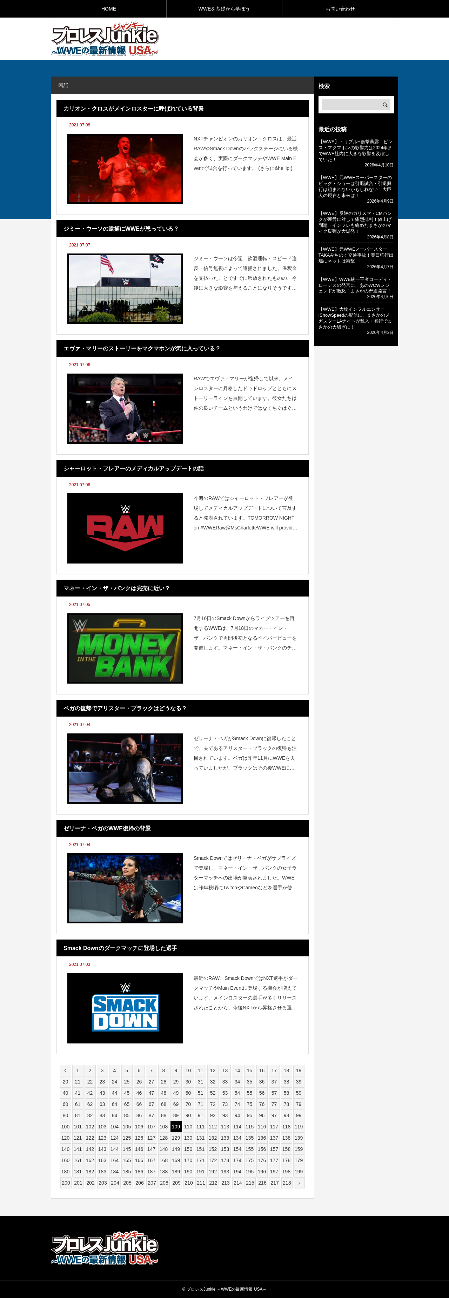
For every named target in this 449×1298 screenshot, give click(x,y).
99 (299, 1115)
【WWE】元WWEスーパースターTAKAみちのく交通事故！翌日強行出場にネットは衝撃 (356, 255)
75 (250, 1104)
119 (299, 1126)
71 (200, 1104)
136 (262, 1138)
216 (262, 1183)
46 (139, 1093)
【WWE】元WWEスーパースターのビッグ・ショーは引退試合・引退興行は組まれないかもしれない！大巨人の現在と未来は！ (355, 186)
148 (164, 1149)
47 (151, 1093)
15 (250, 1070)
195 (250, 1171)
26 (139, 1082)
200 (66, 1183)
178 (286, 1160)
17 (274, 1070)
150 (188, 1149)
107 (151, 1126)
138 (286, 1138)
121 (78, 1138)
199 (299, 1171)
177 (274, 1160)
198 (286, 1171)
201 (78, 1183)
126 (139, 1138)
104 (114, 1126)
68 (164, 1104)
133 (225, 1138)
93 (225, 1115)
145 (127, 1149)
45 (127, 1093)
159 (299, 1149)
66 (139, 1104)
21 (78, 1082)
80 (65, 1115)
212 (213, 1183)
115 (250, 1126)
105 (127, 1126)
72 (213, 1104)
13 (225, 1070)
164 (114, 1160)
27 (151, 1082)
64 (115, 1104)
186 (139, 1171)
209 (176, 1183)
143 (102, 1149)
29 (176, 1082)
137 (274, 1138)
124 (114, 1138)
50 (188, 1093)
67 (151, 1104)
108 (164, 1126)
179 (299, 1160)
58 (286, 1093)
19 (299, 1070)
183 (102, 1171)
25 (127, 1082)
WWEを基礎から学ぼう (224, 9)
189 (176, 1171)
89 (176, 1115)
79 (299, 1104)
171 (200, 1160)
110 (188, 1126)
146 (139, 1149)
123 (102, 1138)
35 (250, 1082)
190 (188, 1171)
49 (176, 1093)
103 (102, 1126)
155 (250, 1149)
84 (115, 1115)
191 (200, 1171)
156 (262, 1149)
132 (213, 1138)
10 (188, 1070)
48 (164, 1093)
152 (213, 1149)
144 (114, 1149)
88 (164, 1115)
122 (90, 1138)
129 (176, 1138)
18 (286, 1070)
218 (287, 1183)
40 (65, 1093)
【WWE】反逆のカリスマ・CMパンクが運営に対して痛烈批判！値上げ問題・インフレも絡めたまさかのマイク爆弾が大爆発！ (355, 222)
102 (90, 1126)
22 (90, 1082)
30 (188, 1082)
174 (237, 1160)
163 (102, 1160)
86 (139, 1115)
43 (102, 1093)
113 (225, 1126)
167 (151, 1160)
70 (188, 1104)
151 (200, 1149)
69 (176, 1104)
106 (139, 1126)
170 (188, 1160)
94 (237, 1115)
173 (225, 1160)
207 (152, 1183)
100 (65, 1126)
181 (78, 1171)
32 (213, 1082)
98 (286, 1115)
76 (262, 1104)
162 (90, 1160)
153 (225, 1149)
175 (250, 1160)
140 (65, 1149)
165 (127, 1160)
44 (115, 1093)
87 (151, 1115)
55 (250, 1093)
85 (127, 1115)
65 (127, 1104)
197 (274, 1171)
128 (164, 1138)
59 (299, 1093)
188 (164, 1171)
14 (237, 1070)
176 (262, 1160)
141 (78, 1149)
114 (237, 1126)
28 (164, 1082)
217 (274, 1183)
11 (200, 1070)
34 (237, 1082)
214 (238, 1183)
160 (65, 1160)
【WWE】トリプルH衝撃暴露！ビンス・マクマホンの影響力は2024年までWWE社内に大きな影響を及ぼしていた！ (356, 150)
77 (274, 1104)
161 (78, 1160)
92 (213, 1115)
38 (286, 1082)
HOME (108, 9)
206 (139, 1183)
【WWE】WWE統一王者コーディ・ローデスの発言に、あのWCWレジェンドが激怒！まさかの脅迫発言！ (355, 285)
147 (151, 1149)
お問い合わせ (340, 9)
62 (90, 1104)
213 (225, 1183)
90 (188, 1115)
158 (286, 1149)
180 (65, 1171)
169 (176, 1160)
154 (237, 1149)
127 (151, 1138)
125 (127, 1138)
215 (250, 1183)
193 (225, 1171)
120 (65, 1138)
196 (262, 1171)
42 (90, 1093)
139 (299, 1138)
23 (102, 1082)
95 (250, 1115)
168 (164, 1160)
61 (78, 1104)
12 (213, 1070)
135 (250, 1138)
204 (115, 1183)
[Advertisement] (316, 38)
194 (237, 1171)
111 (200, 1126)
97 (274, 1115)
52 (213, 1093)
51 (200, 1093)
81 (78, 1115)
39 (299, 1082)
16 (262, 1070)
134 (237, 1138)
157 (274, 1149)
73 (225, 1104)
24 (115, 1082)
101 (78, 1126)
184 (114, 1171)
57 (274, 1093)
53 (225, 1093)
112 (213, 1126)
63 (102, 1104)
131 (200, 1138)
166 (139, 1160)
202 (90, 1183)
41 (78, 1093)
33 (225, 1082)
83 (102, 1115)
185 (127, 1171)
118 (286, 1126)
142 (90, 1149)
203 (103, 1183)
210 (189, 1183)
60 (65, 1104)
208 (164, 1183)
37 (274, 1082)
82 (90, 1115)
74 (237, 1104)
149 (176, 1149)
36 (262, 1082)
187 (151, 1171)
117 (274, 1126)
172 (213, 1160)
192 (213, 1171)
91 (200, 1115)
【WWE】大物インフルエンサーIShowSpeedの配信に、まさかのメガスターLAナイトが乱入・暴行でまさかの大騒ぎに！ (356, 318)
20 (65, 1082)
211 (201, 1183)
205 (127, 1183)
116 (262, 1126)
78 (286, 1104)
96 (262, 1115)
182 (90, 1171)
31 (200, 1082)
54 (237, 1093)
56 (262, 1093)
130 (188, 1138)
